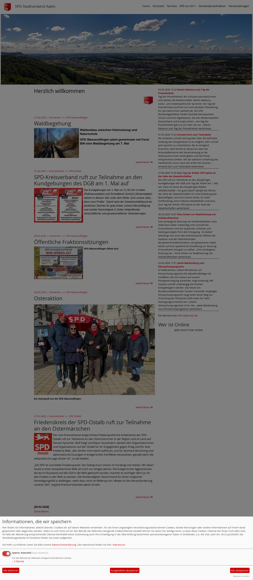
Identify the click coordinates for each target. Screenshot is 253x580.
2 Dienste (18, 561)
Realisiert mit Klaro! (241, 576)
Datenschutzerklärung (64, 544)
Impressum (119, 544)
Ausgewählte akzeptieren (125, 570)
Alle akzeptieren (240, 570)
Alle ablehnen (10, 570)
